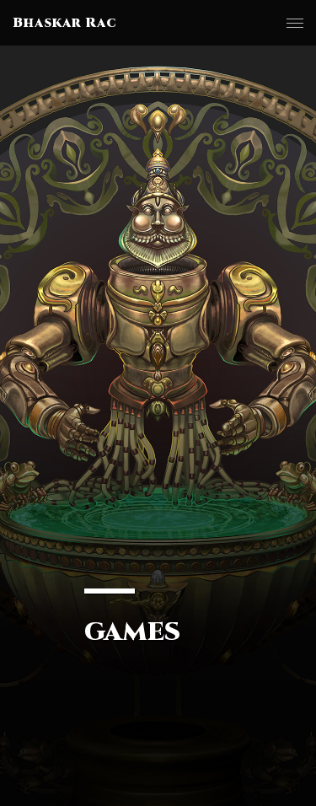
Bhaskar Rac (64, 22)
